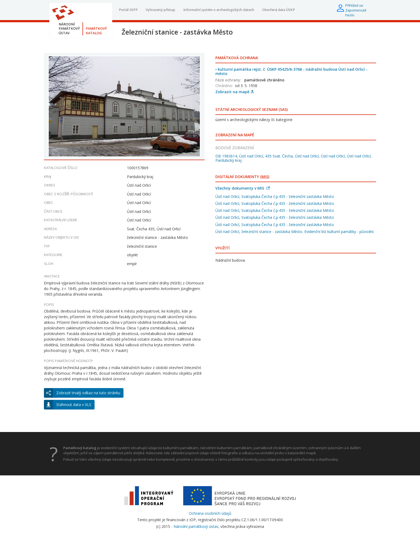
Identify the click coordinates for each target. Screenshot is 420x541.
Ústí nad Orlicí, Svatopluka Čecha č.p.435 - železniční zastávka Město (274, 196)
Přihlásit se (354, 5)
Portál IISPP (128, 9)
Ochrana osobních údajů (210, 513)
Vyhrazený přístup (160, 9)
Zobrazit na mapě (234, 91)
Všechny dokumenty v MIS (242, 188)
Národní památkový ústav (196, 526)
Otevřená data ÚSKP (278, 9)
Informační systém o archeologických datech (218, 9)
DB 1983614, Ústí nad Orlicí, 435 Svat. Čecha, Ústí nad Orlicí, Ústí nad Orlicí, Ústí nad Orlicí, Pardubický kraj (293, 158)
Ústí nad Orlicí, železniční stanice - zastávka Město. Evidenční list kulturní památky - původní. (294, 231)
